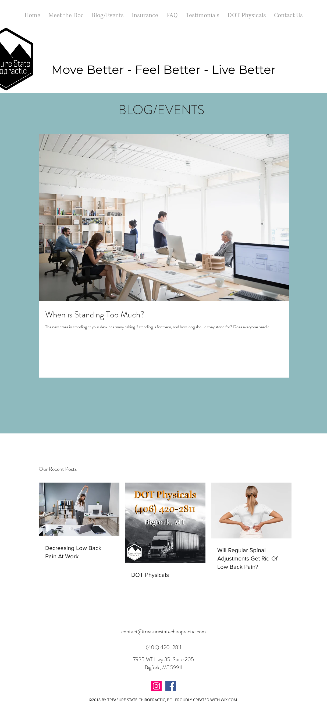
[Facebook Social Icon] (170, 686)
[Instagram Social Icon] (156, 686)
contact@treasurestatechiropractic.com (163, 631)
